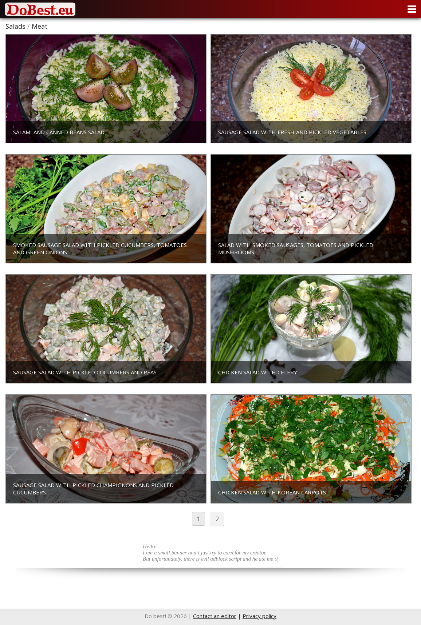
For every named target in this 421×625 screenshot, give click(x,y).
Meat (40, 26)
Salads (15, 26)
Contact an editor (214, 616)
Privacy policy (259, 616)
